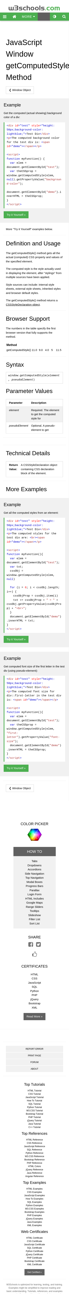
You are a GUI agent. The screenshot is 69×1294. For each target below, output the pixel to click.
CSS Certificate (34, 1241)
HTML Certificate (34, 1238)
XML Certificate (34, 1264)
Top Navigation (34, 877)
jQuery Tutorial (34, 1120)
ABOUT (34, 1069)
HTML (34, 974)
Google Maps (34, 902)
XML (34, 1007)
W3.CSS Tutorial (34, 1110)
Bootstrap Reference (34, 1159)
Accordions (34, 869)
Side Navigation (34, 873)
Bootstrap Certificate (34, 1261)
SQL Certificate (34, 1248)
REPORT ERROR (34, 1049)
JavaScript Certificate (34, 1244)
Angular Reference (34, 1176)
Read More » (34, 1016)
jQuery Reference (34, 1169)
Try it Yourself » (16, 214)
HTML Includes (34, 898)
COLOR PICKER (34, 824)
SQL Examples (34, 1202)
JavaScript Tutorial (34, 1097)
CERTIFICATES (34, 966)
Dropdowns (35, 865)
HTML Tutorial (34, 1090)
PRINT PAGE (34, 1055)
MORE (28, 16)
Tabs (35, 861)
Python (34, 991)
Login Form (35, 894)
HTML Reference (34, 1139)
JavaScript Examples (34, 1195)
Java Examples (34, 1222)
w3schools (34, 7)
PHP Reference (34, 1163)
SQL (34, 986)
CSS (34, 978)
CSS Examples (34, 1192)
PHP (34, 995)
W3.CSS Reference (34, 1156)
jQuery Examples (34, 1218)
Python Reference (34, 1153)
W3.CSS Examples (34, 1208)
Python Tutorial (34, 1107)
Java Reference (34, 1173)
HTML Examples (34, 1189)
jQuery (34, 999)
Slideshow (34, 915)
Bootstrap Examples (34, 1212)
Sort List (34, 923)
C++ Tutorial (34, 1127)
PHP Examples (34, 1215)
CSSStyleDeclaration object (23, 304)
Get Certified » (34, 1272)
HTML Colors (34, 1166)
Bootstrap (34, 1003)
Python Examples (34, 1205)
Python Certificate (34, 1251)
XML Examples (34, 1225)
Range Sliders (34, 906)
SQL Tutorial (34, 1104)
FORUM (34, 1062)
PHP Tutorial (34, 1117)
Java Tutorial (34, 1124)
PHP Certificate (34, 1258)
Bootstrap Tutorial (34, 1114)
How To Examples (34, 1198)
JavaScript (34, 982)
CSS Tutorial (34, 1094)
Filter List (34, 919)
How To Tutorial (34, 1100)
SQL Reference (34, 1149)
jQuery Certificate (34, 1254)
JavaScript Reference (34, 1146)
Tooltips (34, 910)
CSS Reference (34, 1143)
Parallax (34, 890)
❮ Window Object (20, 90)
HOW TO (34, 852)
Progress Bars (34, 886)
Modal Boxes (34, 881)
